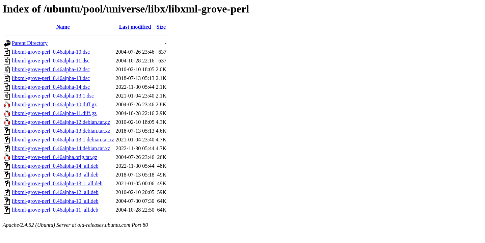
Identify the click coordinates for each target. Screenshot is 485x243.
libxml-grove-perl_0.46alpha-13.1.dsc (53, 96)
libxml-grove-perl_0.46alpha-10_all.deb (55, 201)
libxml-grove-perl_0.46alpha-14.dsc (51, 87)
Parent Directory (30, 43)
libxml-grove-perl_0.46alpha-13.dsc (51, 78)
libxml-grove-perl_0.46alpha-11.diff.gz (54, 113)
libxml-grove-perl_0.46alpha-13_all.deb (55, 175)
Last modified (135, 27)
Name (63, 27)
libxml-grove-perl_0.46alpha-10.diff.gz (54, 104)
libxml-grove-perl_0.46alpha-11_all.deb (55, 210)
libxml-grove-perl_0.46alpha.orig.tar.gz (54, 157)
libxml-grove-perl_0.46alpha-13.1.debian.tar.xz (63, 139)
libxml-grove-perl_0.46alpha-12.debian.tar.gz (61, 122)
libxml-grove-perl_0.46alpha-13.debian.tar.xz (61, 131)
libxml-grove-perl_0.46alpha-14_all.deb (55, 166)
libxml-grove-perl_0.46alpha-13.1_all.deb (57, 183)
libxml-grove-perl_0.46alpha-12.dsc (51, 69)
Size (161, 27)
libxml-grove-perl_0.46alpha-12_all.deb (55, 192)
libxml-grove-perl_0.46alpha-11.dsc (50, 60)
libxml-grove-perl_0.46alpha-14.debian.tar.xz (61, 148)
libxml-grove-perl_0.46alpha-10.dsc (51, 52)
